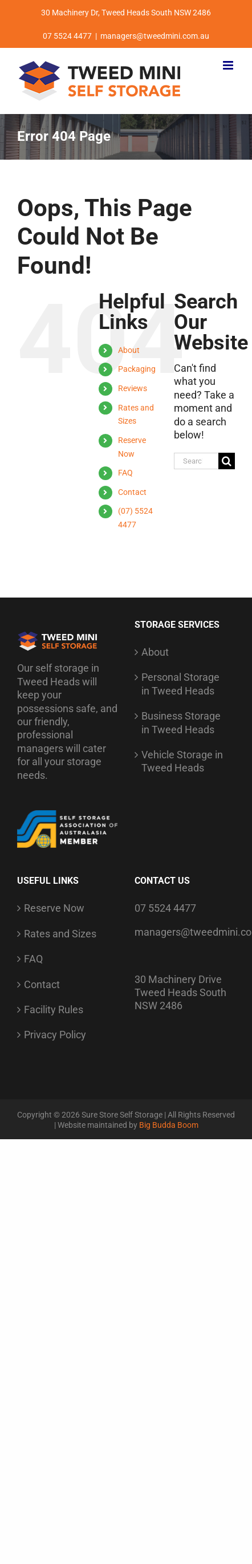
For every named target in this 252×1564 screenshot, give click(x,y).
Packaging (137, 368)
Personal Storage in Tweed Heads (180, 683)
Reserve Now (54, 908)
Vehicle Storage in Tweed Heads (182, 761)
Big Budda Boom (168, 1125)
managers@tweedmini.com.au (154, 35)
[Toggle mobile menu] (229, 65)
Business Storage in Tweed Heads (181, 722)
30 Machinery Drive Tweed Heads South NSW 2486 (180, 992)
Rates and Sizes (60, 934)
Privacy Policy (55, 1035)
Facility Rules (53, 1009)
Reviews (132, 388)
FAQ (125, 472)
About (129, 350)
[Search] (226, 461)
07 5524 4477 (165, 908)
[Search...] (196, 461)
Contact (132, 492)
